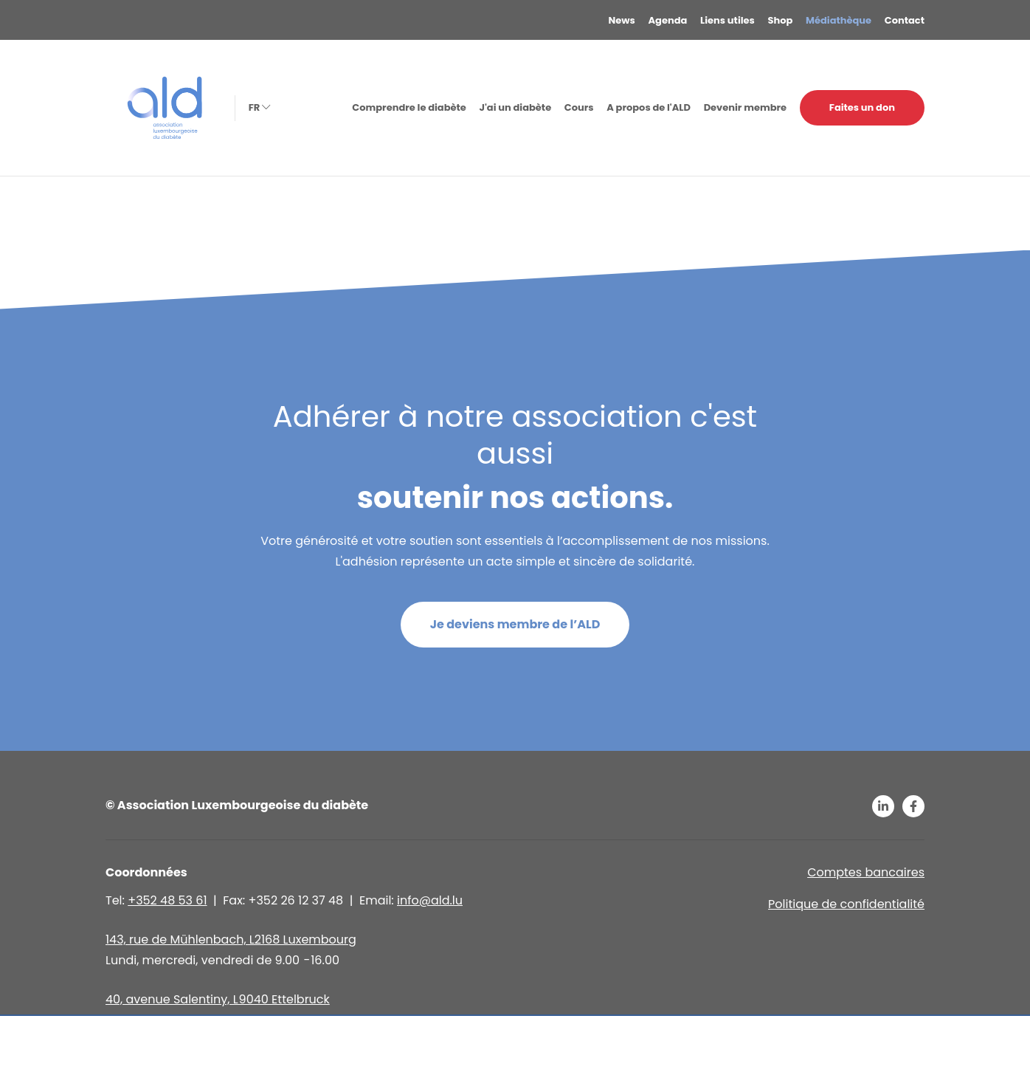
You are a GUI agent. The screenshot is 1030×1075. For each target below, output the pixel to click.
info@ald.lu (430, 900)
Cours (579, 107)
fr (258, 107)
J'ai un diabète (515, 107)
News (622, 20)
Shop (780, 20)
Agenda (668, 20)
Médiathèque (838, 20)
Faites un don (862, 107)
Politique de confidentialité (846, 904)
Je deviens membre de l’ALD (515, 624)
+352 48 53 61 (167, 900)
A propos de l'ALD (648, 107)
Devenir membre (745, 107)
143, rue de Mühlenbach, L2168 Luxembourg (231, 939)
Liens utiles (727, 20)
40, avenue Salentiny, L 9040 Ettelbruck (218, 999)
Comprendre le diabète (409, 107)
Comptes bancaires (865, 872)
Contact (904, 20)
